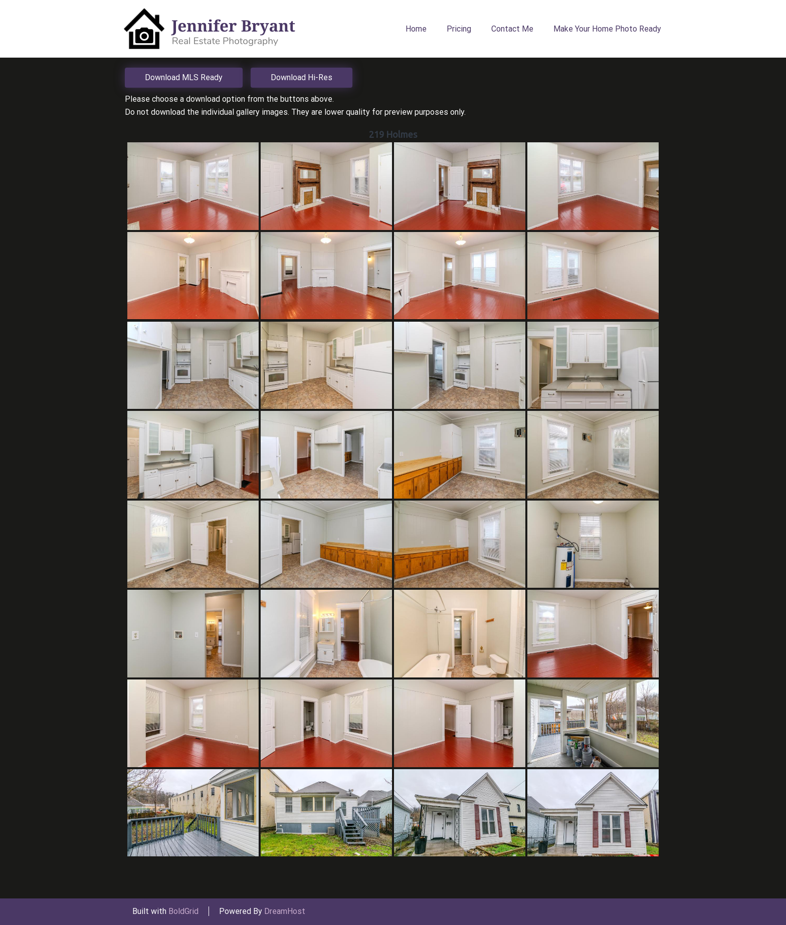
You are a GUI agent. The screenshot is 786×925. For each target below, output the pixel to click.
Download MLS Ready (184, 77)
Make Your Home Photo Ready (607, 29)
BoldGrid (183, 911)
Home (416, 29)
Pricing (459, 29)
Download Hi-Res (301, 77)
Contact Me (512, 29)
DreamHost (284, 911)
